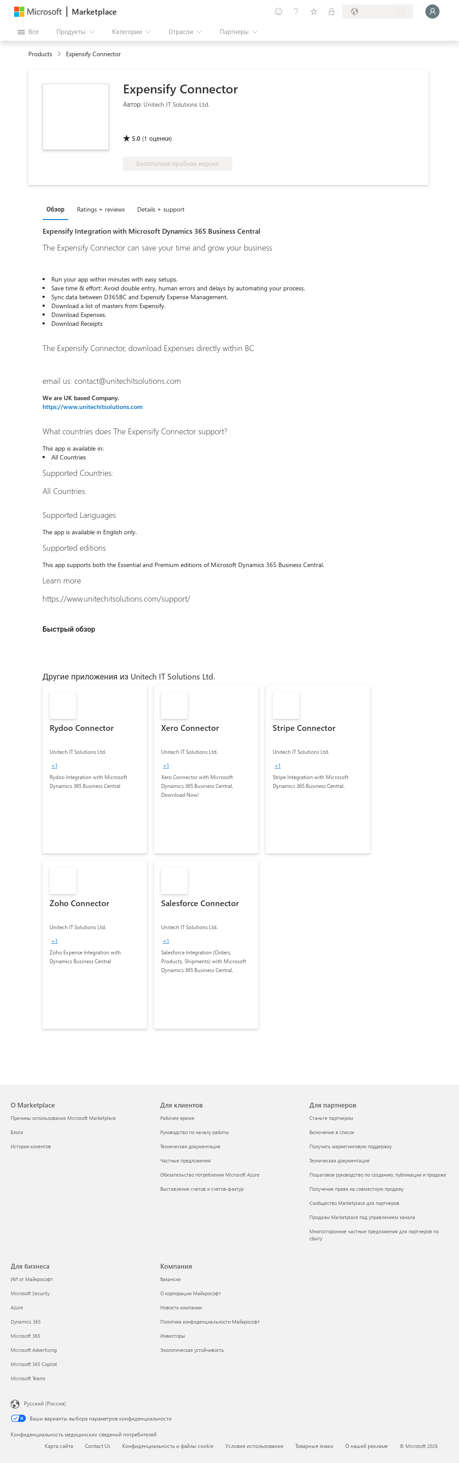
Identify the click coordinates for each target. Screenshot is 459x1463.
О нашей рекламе (366, 1445)
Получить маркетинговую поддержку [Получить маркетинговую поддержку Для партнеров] (350, 1146)
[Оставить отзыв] (278, 11)
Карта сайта (59, 1445)
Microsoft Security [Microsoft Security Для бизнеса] (30, 1293)
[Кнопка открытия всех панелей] (28, 32)
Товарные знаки (314, 1445)
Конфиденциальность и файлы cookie (167, 1445)
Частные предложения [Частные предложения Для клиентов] (185, 1160)
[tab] (57, 209)
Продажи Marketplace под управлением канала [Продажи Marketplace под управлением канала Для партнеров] (362, 1217)
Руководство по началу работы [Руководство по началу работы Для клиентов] (194, 1132)
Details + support (161, 209)
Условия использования (254, 1445)
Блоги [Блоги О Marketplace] (17, 1132)
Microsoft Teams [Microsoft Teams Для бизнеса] (28, 1378)
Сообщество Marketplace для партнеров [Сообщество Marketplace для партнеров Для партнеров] (354, 1203)
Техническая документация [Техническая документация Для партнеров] (339, 1160)
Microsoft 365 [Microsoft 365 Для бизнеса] (25, 1335)
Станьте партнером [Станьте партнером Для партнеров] (331, 1118)
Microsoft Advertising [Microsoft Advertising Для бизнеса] (34, 1350)
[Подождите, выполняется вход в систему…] (432, 11)
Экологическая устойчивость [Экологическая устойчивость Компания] (192, 1350)
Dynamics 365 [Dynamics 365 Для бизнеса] (26, 1321)
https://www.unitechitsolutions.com (92, 406)
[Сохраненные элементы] (314, 11)
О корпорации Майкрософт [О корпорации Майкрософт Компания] (190, 1293)
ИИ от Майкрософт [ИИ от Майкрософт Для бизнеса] (32, 1279)
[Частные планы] (331, 11)
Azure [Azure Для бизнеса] (17, 1307)
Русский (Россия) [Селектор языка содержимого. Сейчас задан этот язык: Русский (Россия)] (45, 1403)
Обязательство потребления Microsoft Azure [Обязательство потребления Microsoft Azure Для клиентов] (209, 1174)
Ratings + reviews (101, 209)
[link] (94, 769)
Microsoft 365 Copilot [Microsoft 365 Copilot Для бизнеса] (34, 1364)
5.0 (136, 138)
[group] (54, 765)
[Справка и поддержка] (296, 11)
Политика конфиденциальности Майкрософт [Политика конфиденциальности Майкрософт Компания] (210, 1321)
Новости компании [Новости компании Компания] (181, 1307)
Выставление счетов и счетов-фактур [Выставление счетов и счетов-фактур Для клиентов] (201, 1188)
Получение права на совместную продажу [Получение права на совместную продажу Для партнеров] (356, 1188)
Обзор (55, 209)
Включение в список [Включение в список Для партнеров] (331, 1132)
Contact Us (97, 1445)
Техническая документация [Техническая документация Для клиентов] (190, 1146)
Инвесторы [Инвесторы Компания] (172, 1335)
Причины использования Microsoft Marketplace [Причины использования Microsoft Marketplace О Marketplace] (63, 1118)
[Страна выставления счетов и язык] (377, 11)
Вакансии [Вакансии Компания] (170, 1279)
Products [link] (40, 54)
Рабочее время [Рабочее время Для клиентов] (177, 1118)
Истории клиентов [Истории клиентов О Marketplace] (31, 1146)
